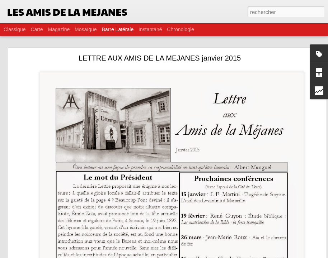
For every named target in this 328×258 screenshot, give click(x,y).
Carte (37, 29)
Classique (14, 29)
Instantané (150, 29)
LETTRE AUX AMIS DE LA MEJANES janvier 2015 (160, 58)
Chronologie (180, 29)
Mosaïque (86, 29)
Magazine (59, 29)
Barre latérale (117, 29)
